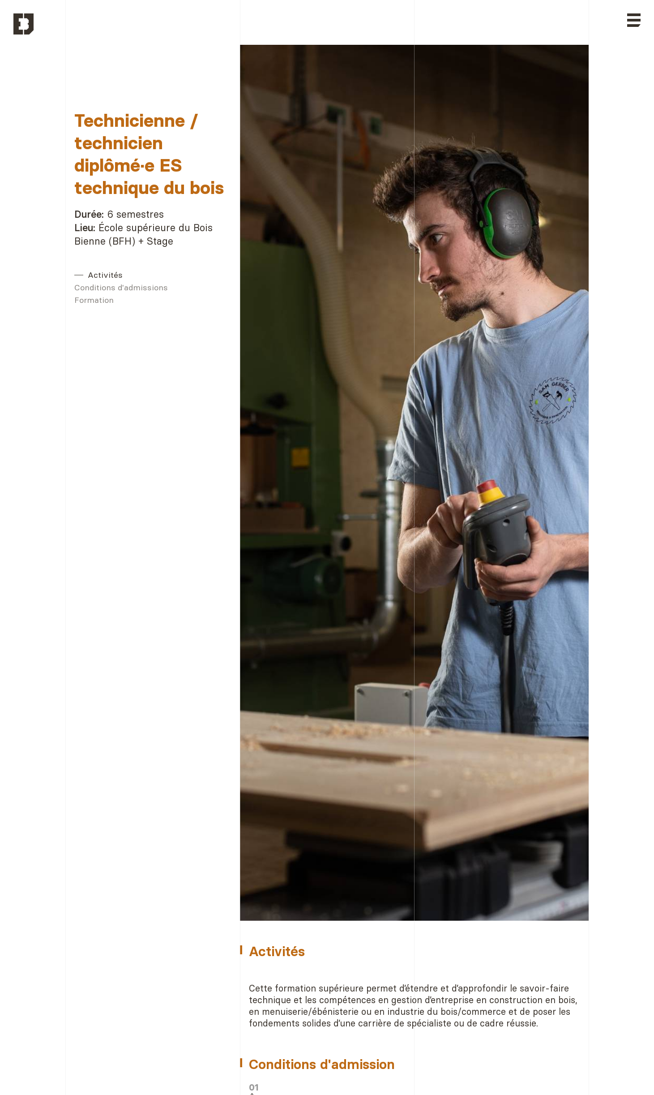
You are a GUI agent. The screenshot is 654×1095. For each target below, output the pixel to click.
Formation (94, 300)
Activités (105, 275)
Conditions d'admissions (121, 287)
